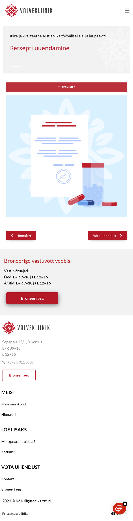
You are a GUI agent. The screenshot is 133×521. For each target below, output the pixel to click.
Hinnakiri (8, 414)
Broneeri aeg (11, 489)
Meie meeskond (13, 404)
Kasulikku (9, 452)
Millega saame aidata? (18, 441)
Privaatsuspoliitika (15, 513)
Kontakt (7, 479)
